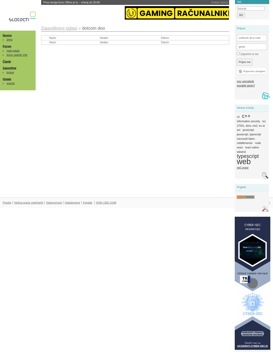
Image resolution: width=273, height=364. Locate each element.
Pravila (7, 202)
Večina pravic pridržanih (28, 202)
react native (252, 147)
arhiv (10, 39)
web (244, 161)
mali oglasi (13, 50)
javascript (248, 130)
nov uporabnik (245, 81)
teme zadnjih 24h (17, 55)
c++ (246, 116)
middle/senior (245, 143)
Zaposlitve (9, 68)
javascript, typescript (249, 134)
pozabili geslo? (246, 85)
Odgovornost (54, 202)
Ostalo (7, 79)
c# (238, 116)
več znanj (242, 167)
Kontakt (87, 202)
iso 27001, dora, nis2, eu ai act (251, 126)
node (258, 143)
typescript (248, 156)
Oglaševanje (72, 202)
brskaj (10, 72)
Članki (7, 61)
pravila (11, 83)
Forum (7, 46)
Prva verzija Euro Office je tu (71, 2)
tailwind (241, 151)
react (240, 147)
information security (248, 121)
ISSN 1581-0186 (106, 202)
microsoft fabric (246, 138)
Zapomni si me (247, 54)
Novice (7, 35)
